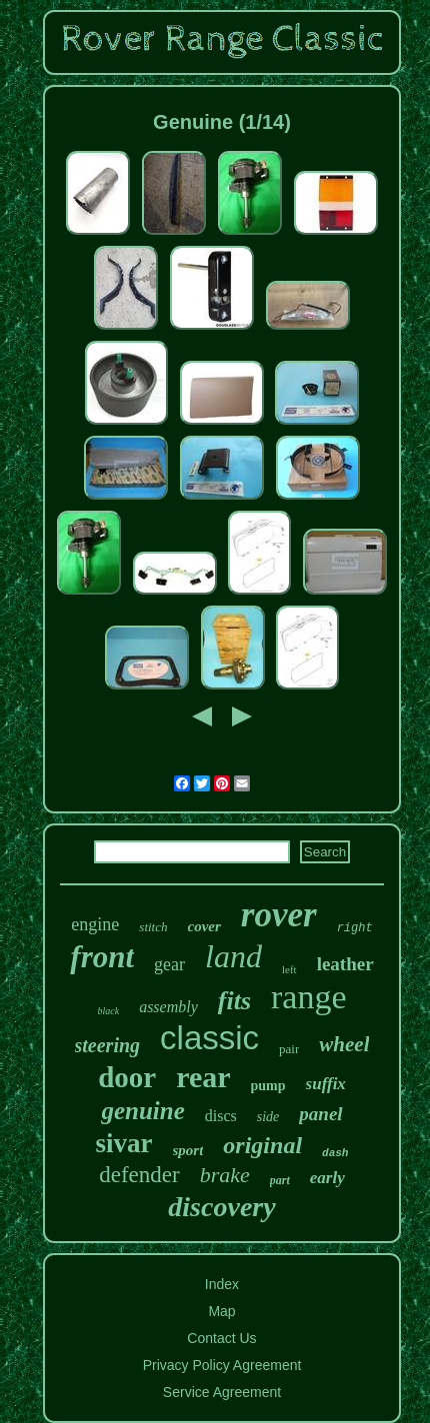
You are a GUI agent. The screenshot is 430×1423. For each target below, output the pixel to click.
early (327, 1177)
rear (203, 1076)
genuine (142, 1110)
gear (169, 964)
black (108, 1010)
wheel (344, 1044)
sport (188, 1150)
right (355, 928)
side (268, 1116)
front (102, 956)
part (280, 1180)
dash (335, 1153)
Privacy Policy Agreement (222, 1365)
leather (345, 963)
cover (204, 926)
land (233, 956)
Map (221, 1311)
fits (234, 1000)
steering (108, 1045)
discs (221, 1115)
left (289, 969)
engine (95, 924)
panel (320, 1113)
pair (289, 1048)
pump (268, 1085)
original (262, 1145)
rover (279, 914)
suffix (326, 1083)
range (309, 996)
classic (209, 1037)
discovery (221, 1206)
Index (222, 1284)
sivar (124, 1143)
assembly (168, 1006)
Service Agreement (222, 1392)
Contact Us (221, 1338)
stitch (153, 926)
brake (225, 1174)
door (127, 1077)
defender (139, 1174)
